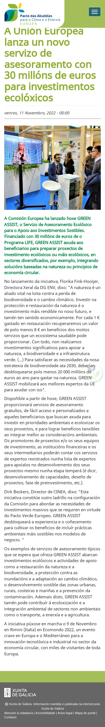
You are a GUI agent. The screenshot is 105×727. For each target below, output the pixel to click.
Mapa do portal (85, 713)
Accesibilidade (45, 713)
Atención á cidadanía (18, 713)
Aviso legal (65, 713)
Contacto (10, 717)
